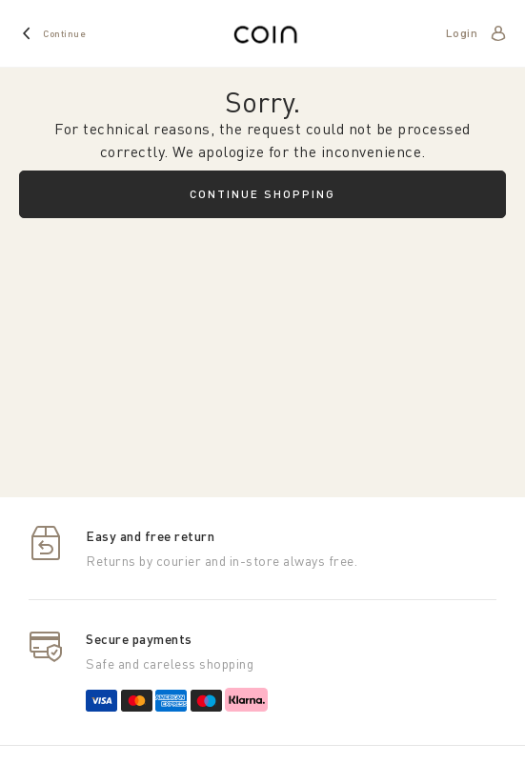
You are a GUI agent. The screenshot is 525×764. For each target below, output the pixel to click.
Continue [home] (64, 33)
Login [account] (462, 33)
